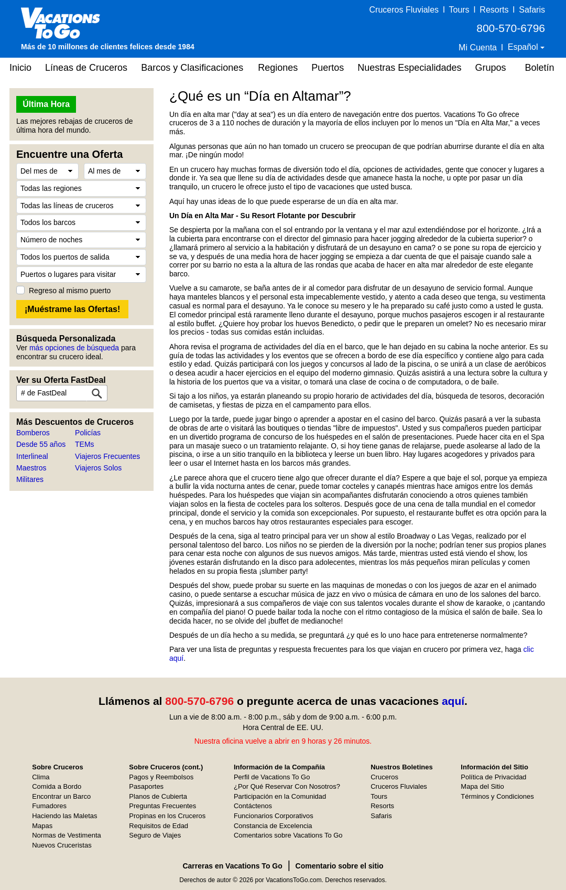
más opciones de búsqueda (74, 348)
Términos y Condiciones (497, 796)
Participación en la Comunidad (280, 796)
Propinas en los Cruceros (167, 816)
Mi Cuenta (478, 47)
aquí (453, 701)
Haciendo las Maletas (64, 816)
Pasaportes (146, 786)
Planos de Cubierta (158, 796)
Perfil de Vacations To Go (272, 777)
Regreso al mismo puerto (70, 290)
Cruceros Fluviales (404, 9)
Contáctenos (253, 806)
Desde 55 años (41, 444)
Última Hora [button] (46, 104)
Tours (459, 9)
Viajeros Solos (98, 468)
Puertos (327, 67)
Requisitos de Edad (158, 826)
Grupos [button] (490, 67)
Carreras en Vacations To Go (232, 866)
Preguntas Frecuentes (162, 806)
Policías (88, 432)
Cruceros (384, 777)
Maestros (31, 468)
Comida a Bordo (56, 786)
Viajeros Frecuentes (107, 456)
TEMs (84, 444)
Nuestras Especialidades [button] (409, 67)
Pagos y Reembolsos (161, 777)
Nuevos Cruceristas (61, 845)
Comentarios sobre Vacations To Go (288, 835)
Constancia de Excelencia (273, 826)
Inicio (20, 67)
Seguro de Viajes (155, 835)
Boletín (539, 67)
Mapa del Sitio (482, 786)
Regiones (278, 67)
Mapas (42, 826)
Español (524, 46)
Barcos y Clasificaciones (192, 67)
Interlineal (32, 456)
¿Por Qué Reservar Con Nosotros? (287, 786)
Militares (29, 479)
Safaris (532, 9)
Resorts (494, 9)
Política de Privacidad (493, 777)
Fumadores (49, 806)
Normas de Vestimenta (66, 835)
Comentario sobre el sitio (340, 866)
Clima (40, 777)
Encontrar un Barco (61, 796)
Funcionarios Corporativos (273, 816)
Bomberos (33, 432)
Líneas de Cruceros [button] (86, 67)
